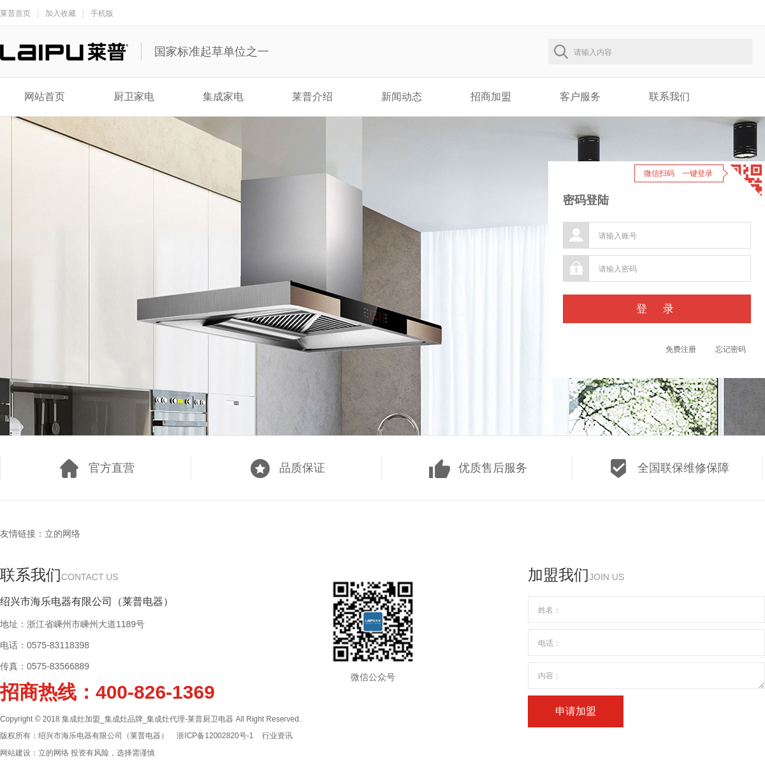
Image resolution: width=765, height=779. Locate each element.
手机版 (102, 13)
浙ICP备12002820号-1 (215, 735)
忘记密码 (730, 349)
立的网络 (62, 533)
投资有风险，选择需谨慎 (113, 752)
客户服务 (580, 96)
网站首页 (44, 96)
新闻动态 (401, 96)
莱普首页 (15, 13)
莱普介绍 (312, 96)
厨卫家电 (133, 96)
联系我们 (669, 96)
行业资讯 (277, 735)
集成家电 (223, 96)
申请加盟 (575, 711)
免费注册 (681, 349)
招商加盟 (490, 96)
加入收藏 (60, 13)
